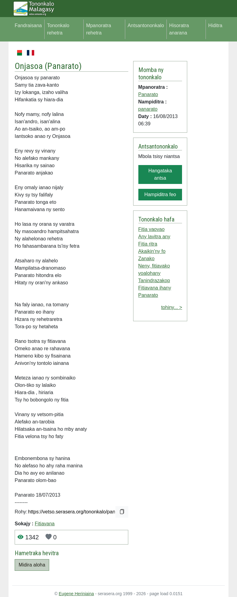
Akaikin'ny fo (152, 251)
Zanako (146, 258)
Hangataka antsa (160, 174)
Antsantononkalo (146, 25)
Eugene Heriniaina (76, 593)
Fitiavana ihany (154, 287)
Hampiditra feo (160, 194)
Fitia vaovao (151, 229)
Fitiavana (45, 523)
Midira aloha (32, 564)
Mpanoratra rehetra (98, 29)
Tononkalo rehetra (58, 29)
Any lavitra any (154, 236)
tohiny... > (171, 307)
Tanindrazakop (154, 280)
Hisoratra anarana (179, 29)
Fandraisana (28, 25)
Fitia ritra (147, 243)
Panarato (63, 66)
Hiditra (215, 25)
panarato (148, 109)
